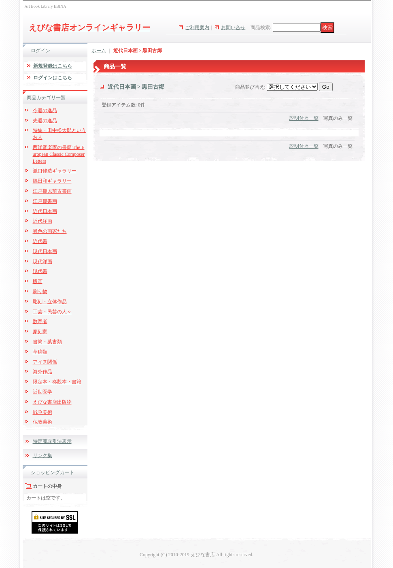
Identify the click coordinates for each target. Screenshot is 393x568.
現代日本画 (45, 251)
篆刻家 (40, 331)
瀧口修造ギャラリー (54, 171)
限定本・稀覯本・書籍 (57, 382)
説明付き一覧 (304, 118)
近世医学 (42, 392)
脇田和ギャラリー (52, 181)
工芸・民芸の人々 (52, 312)
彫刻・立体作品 (50, 301)
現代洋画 (42, 261)
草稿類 (40, 352)
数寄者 (40, 321)
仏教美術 (42, 422)
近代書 (40, 241)
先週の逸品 (45, 120)
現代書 (40, 271)
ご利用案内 (197, 27)
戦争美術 (42, 412)
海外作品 (42, 371)
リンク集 (42, 455)
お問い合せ (233, 27)
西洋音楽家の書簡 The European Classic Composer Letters (59, 154)
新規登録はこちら (52, 66)
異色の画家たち (50, 231)
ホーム (98, 50)
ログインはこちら (52, 78)
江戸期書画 (45, 201)
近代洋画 (42, 221)
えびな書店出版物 (52, 402)
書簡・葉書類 (47, 342)
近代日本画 (45, 211)
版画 (37, 281)
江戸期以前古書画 (52, 191)
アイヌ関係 (45, 362)
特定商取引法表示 (52, 441)
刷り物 (40, 291)
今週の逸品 (45, 110)
